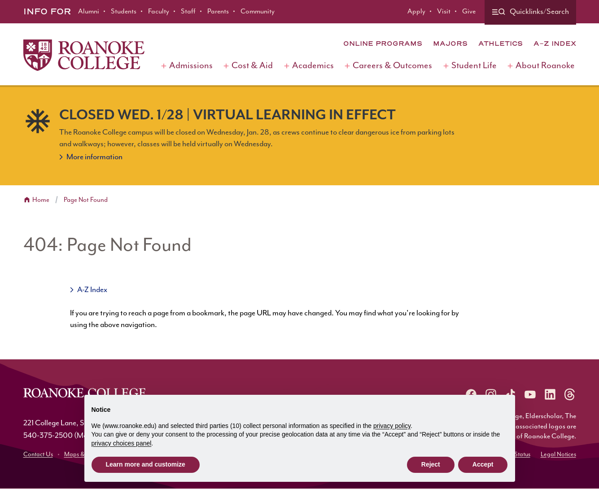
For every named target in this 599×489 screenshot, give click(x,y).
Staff (188, 11)
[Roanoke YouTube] (530, 394)
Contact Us (38, 454)
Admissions (191, 66)
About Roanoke (545, 66)
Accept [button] (483, 464)
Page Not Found (86, 200)
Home (40, 200)
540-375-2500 (48, 435)
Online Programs (382, 43)
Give (469, 11)
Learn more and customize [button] (145, 464)
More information (94, 157)
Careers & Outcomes (392, 66)
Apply (416, 11)
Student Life (474, 66)
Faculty (158, 11)
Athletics (500, 43)
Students (123, 11)
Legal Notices (558, 454)
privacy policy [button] (392, 425)
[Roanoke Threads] (570, 394)
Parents (218, 11)
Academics (313, 66)
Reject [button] (430, 464)
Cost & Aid (252, 66)
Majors (450, 43)
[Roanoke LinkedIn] (550, 394)
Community (257, 11)
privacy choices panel (122, 443)
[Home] (83, 55)
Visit (443, 11)
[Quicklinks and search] (530, 12)
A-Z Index (554, 43)
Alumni (88, 11)
